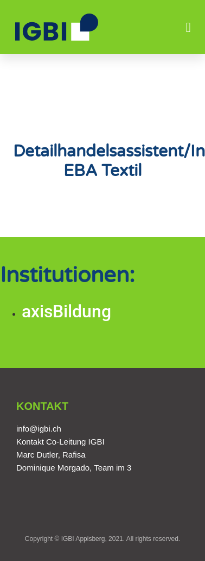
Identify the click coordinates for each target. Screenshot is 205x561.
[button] (188, 27)
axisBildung (66, 311)
